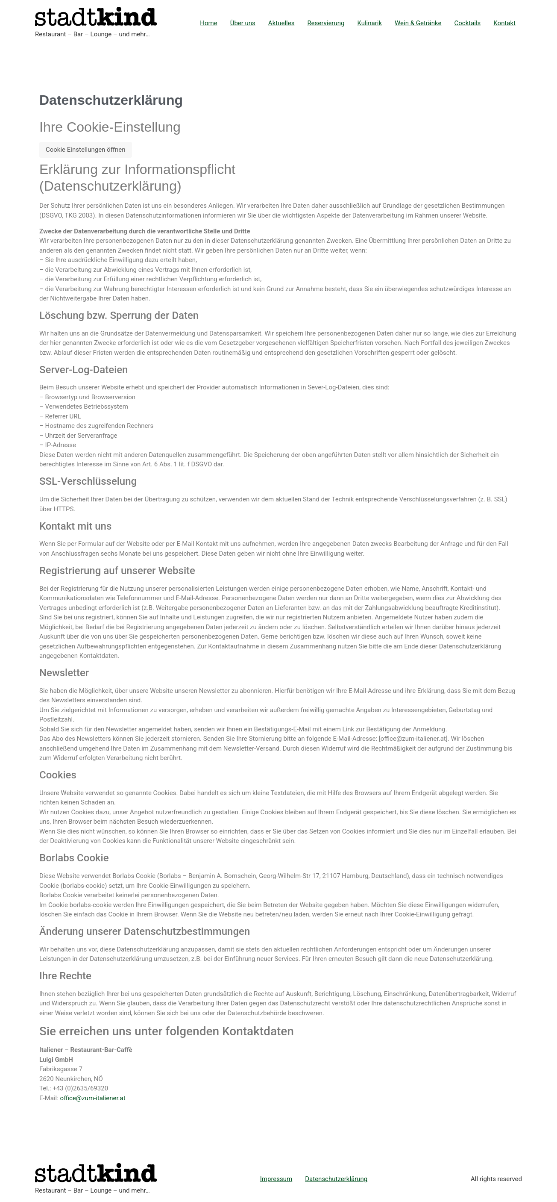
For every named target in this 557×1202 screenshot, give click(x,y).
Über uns (242, 23)
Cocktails (467, 23)
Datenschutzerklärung (336, 1179)
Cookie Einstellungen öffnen (86, 149)
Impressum (276, 1179)
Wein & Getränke (418, 23)
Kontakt (504, 23)
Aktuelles (281, 23)
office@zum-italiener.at (93, 1098)
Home (208, 23)
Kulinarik (369, 23)
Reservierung (325, 23)
